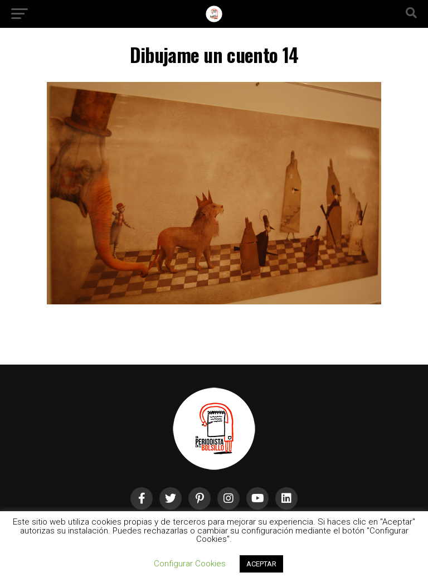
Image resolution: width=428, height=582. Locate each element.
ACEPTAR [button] (261, 564)
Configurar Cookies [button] (190, 564)
